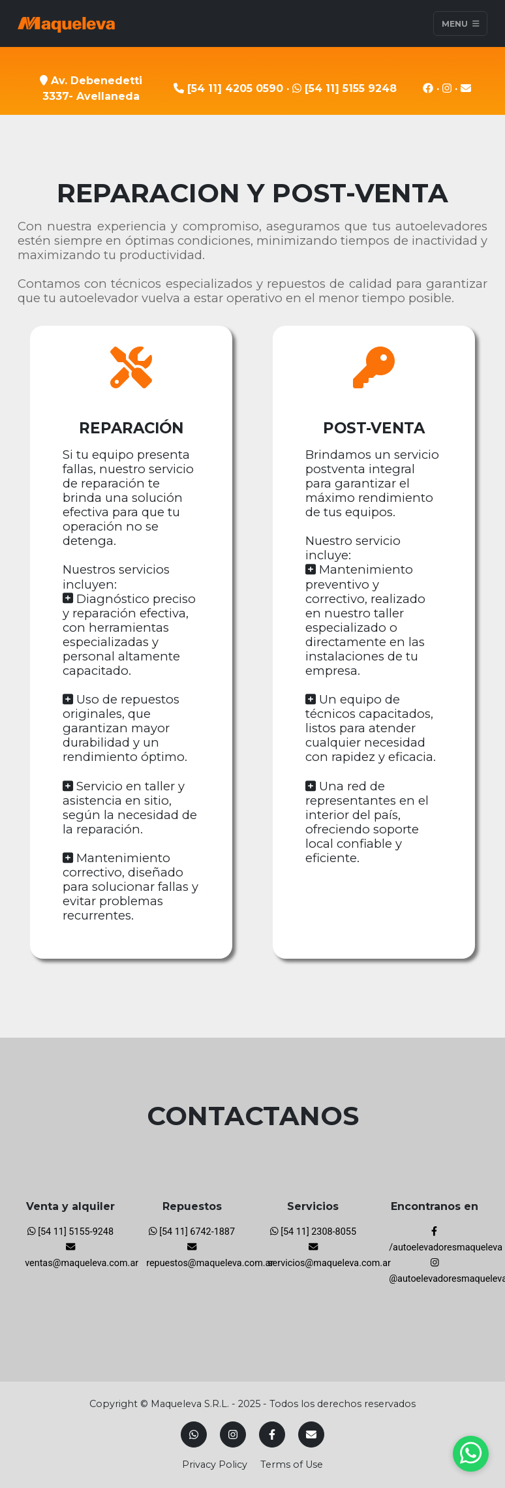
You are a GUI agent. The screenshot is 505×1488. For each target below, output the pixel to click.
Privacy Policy (214, 1464)
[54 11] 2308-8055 (313, 1231)
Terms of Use (291, 1464)
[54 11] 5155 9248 (344, 88)
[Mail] (311, 1434)
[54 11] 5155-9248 (70, 1231)
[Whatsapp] (194, 1434)
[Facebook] (272, 1434)
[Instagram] (233, 1434)
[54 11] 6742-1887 (192, 1231)
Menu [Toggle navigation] (461, 23)
